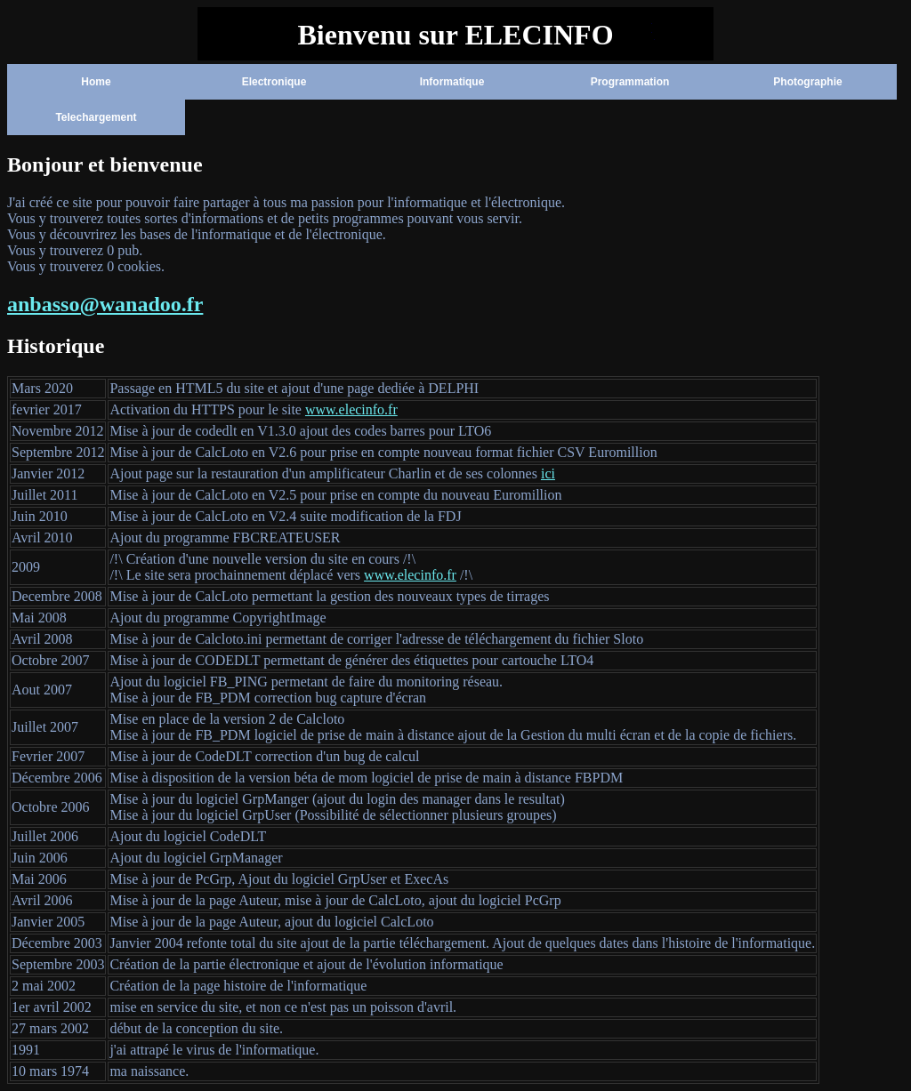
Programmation (630, 82)
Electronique (274, 82)
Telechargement (95, 117)
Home (95, 82)
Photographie (807, 82)
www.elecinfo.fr (351, 409)
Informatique (452, 82)
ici (548, 473)
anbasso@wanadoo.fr (105, 304)
